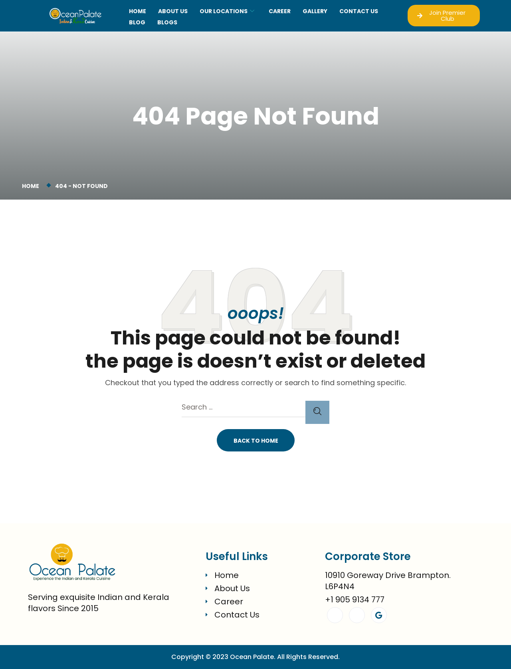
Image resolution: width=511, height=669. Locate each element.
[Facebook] (335, 615)
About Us (173, 11)
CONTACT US (358, 11)
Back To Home (256, 441)
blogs (167, 22)
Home (137, 11)
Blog (137, 22)
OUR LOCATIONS (227, 11)
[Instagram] (357, 615)
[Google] (379, 615)
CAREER (280, 11)
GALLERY (315, 11)
